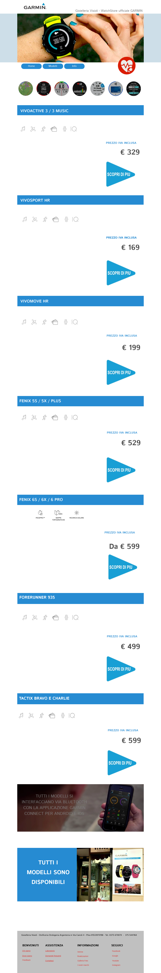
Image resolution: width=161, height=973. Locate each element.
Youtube (115, 961)
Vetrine (80, 952)
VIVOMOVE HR (34, 308)
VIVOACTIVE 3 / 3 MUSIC (44, 117)
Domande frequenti (53, 956)
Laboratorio (50, 951)
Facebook (116, 951)
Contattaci (49, 961)
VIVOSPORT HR (35, 206)
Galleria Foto (82, 961)
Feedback (26, 960)
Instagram (116, 965)
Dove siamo (27, 956)
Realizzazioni (82, 956)
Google (115, 956)
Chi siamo (26, 951)
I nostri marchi (83, 965)
